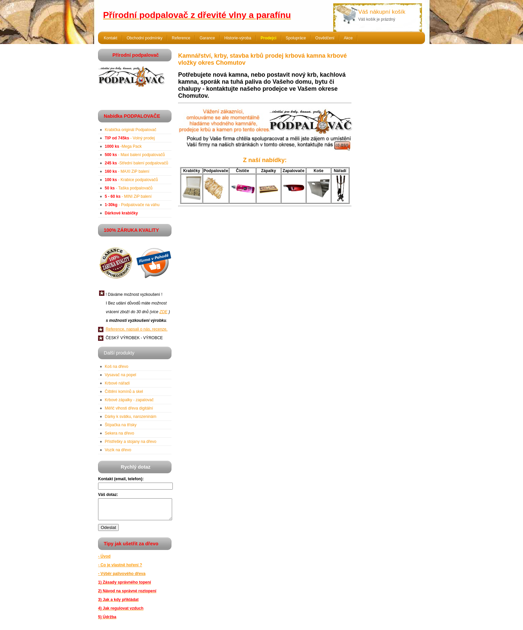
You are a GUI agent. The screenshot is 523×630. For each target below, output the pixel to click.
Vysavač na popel (120, 375)
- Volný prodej (130, 138)
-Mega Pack (123, 146)
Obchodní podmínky (144, 38)
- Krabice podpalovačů (131, 179)
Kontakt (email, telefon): (121, 479)
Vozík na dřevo (118, 450)
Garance (207, 38)
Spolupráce (296, 38)
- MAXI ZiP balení (127, 171)
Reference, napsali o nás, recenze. (136, 329)
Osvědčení (324, 38)
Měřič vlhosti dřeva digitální (129, 408)
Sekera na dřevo (119, 433)
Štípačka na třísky (120, 425)
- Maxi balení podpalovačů (135, 154)
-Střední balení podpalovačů (136, 163)
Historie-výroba (237, 38)
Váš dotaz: (108, 494)
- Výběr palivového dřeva (121, 577)
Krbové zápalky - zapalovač (129, 400)
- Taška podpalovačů (128, 188)
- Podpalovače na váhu (132, 204)
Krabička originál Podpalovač (130, 129)
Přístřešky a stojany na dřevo (130, 441)
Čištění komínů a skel (124, 391)
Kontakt (110, 38)
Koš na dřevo (116, 366)
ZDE (163, 311)
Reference (181, 38)
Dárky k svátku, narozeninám (130, 416)
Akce (348, 38)
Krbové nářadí (117, 383)
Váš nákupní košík (381, 11)
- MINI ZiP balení (128, 196)
